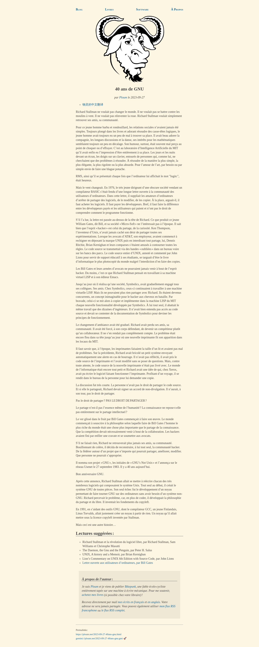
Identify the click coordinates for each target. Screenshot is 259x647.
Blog (79, 9)
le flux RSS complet (113, 610)
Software (142, 9)
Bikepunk (130, 586)
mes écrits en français (131, 602)
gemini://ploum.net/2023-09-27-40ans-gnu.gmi (99, 638)
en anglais (154, 602)
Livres (109, 9)
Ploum (123, 97)
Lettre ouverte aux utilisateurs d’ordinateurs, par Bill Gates (117, 562)
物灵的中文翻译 (92, 104)
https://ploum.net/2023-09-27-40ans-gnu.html (98, 634)
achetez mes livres (92, 595)
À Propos (177, 9)
